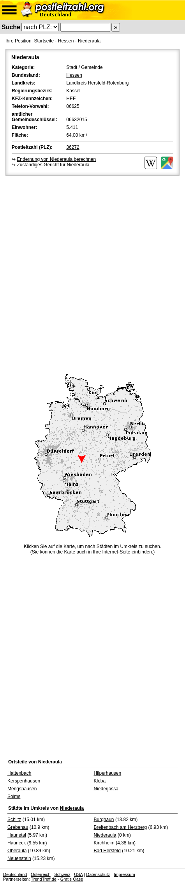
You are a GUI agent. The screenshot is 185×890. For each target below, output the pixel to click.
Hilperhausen (108, 773)
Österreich (41, 874)
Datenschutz (98, 874)
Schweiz (62, 874)
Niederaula (89, 41)
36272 (72, 147)
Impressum (124, 874)
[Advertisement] (92, 273)
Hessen (66, 41)
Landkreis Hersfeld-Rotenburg (97, 83)
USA (78, 874)
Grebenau (17, 827)
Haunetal (16, 835)
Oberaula (16, 850)
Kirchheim (104, 843)
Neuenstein (19, 858)
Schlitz (14, 819)
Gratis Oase (71, 879)
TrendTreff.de (43, 879)
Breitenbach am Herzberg (120, 827)
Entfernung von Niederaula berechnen (56, 159)
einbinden (142, 552)
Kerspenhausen (23, 781)
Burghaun (104, 819)
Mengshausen (22, 788)
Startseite (44, 41)
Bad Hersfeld (107, 850)
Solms (13, 796)
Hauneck (16, 843)
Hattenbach (19, 773)
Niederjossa (106, 788)
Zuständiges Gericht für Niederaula (53, 164)
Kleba (100, 781)
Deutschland (15, 874)
